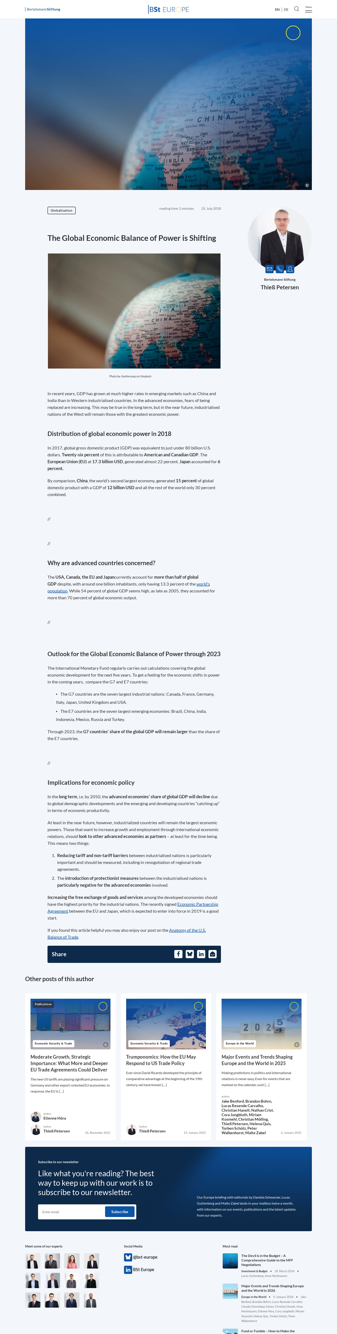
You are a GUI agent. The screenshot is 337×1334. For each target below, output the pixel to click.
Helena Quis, (260, 1123)
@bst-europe (128, 1257)
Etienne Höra (54, 1118)
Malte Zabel (255, 1132)
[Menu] (308, 9)
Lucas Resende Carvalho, (243, 1105)
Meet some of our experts (44, 1246)
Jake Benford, (233, 1101)
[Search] (296, 9)
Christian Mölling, (253, 1119)
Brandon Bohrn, (258, 1101)
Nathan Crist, (262, 1110)
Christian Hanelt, (236, 1110)
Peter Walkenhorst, (239, 1130)
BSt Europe (128, 1270)
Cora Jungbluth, (235, 1114)
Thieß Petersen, (236, 1123)
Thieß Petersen (280, 287)
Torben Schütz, (234, 1128)
